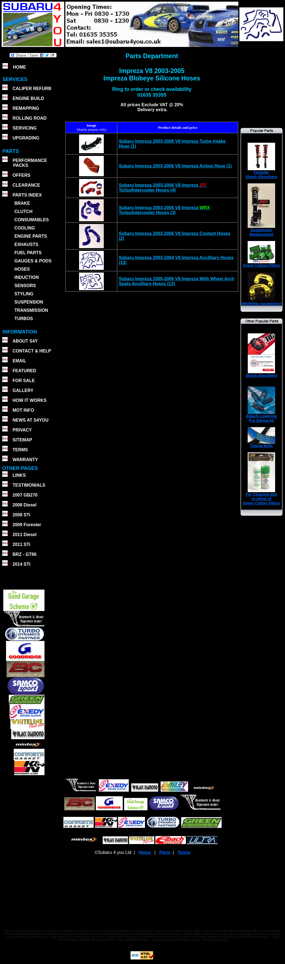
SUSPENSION (28, 302)
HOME (19, 67)
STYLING (23, 294)
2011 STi (21, 544)
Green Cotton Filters (261, 264)
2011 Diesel (25, 534)
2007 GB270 (25, 495)
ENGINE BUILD (28, 98)
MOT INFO (23, 410)
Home (145, 852)
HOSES (22, 269)
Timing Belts (261, 444)
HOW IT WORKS (30, 400)
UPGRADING (26, 138)
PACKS (20, 165)
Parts (164, 852)
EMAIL (19, 360)
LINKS (19, 475)
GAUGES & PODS (32, 261)
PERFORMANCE (30, 160)
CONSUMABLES (31, 219)
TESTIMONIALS (29, 485)
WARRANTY (25, 459)
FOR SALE (24, 380)
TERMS (20, 449)
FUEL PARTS (27, 252)
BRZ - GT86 (25, 554)
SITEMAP (22, 440)
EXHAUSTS (26, 244)
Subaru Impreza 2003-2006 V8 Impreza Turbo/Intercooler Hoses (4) (162, 187)
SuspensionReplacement (261, 230)
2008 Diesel (25, 505)
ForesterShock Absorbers (261, 173)
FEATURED (24, 370)
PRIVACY (22, 430)
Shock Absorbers (261, 374)
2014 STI (21, 564)
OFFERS (21, 175)
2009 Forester (27, 524)
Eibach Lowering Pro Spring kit (261, 416)
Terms (183, 852)
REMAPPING (26, 108)
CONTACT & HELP (32, 351)
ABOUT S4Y (25, 341)
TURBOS (23, 318)
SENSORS (25, 285)
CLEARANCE (26, 185)
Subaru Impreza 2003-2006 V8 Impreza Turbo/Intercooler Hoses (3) (164, 210)
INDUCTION (26, 277)
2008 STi (21, 514)
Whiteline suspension (261, 302)
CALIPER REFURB (32, 88)
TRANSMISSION (31, 310)
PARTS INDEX (27, 195)
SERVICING (25, 128)
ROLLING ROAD (30, 118)
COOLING (24, 228)
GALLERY (23, 390)
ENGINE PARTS (30, 236)
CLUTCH (23, 211)
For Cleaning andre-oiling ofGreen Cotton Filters (261, 497)
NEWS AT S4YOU (31, 420)
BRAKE (22, 203)
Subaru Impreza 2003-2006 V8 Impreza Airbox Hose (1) (175, 166)
